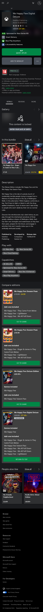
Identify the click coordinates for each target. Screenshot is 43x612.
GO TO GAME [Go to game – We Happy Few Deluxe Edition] (21, 404)
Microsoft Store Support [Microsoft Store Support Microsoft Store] (9, 564)
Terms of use (29, 601)
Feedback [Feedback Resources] (5, 542)
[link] (12, 158)
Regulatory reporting (22, 608)
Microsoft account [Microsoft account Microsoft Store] (8, 560)
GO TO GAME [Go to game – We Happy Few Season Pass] (21, 322)
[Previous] (34, 109)
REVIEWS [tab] (21, 101)
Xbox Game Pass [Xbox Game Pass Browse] (7, 524)
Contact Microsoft (8, 601)
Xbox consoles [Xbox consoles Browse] (7, 517)
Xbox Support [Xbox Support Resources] (6, 539)
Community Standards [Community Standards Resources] (9, 546)
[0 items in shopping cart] (34, 3)
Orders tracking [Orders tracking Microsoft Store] (7, 571)
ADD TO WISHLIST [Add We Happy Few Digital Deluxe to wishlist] (17, 61)
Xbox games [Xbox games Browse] (6, 521)
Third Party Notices (16, 604)
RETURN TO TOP (21, 459)
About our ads (27, 604)
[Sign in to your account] (39, 3)
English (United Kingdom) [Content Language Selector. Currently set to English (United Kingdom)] (13, 588)
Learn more (10, 88)
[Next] (39, 109)
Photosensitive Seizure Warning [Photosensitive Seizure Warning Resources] (11, 550)
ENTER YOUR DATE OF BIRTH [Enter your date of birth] (20, 129)
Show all (28, 139)
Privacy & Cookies (19, 601)
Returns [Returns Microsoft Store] (5, 567)
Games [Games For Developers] (5, 582)
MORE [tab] (33, 101)
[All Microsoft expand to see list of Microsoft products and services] (3, 3)
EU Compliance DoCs (9, 608)
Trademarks (6, 604)
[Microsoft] (21, 1)
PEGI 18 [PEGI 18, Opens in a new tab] (14, 71)
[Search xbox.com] (8, 3)
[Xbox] (6, 8)
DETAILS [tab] (9, 101)
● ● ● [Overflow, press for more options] (37, 61)
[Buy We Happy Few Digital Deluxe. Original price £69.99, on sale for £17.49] (21, 52)
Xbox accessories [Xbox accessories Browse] (7, 528)
